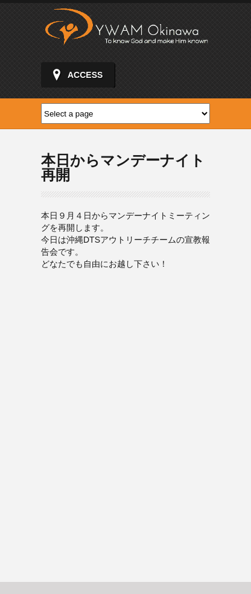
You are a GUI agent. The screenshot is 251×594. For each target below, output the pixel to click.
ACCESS (85, 75)
